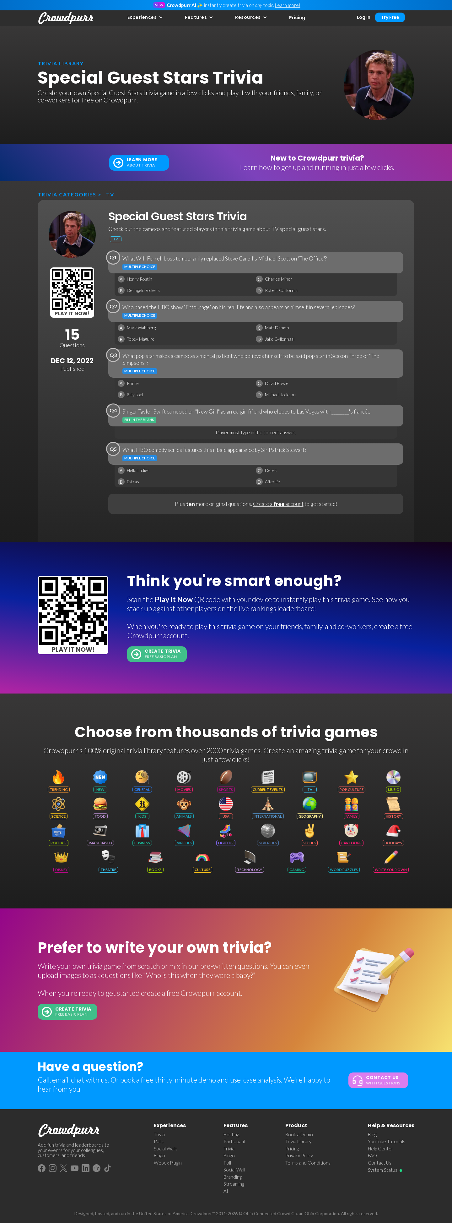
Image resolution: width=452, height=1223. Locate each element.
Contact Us (379, 1162)
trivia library (61, 63)
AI (225, 1191)
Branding (232, 1177)
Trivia (159, 1134)
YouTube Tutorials (386, 1141)
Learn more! (287, 5)
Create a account (278, 504)
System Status (382, 1170)
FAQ (372, 1155)
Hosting (231, 1134)
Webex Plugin (168, 1162)
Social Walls (166, 1148)
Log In (363, 17)
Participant (234, 1141)
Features (196, 17)
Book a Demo (299, 1134)
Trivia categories (67, 194)
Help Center (380, 1148)
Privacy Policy (299, 1155)
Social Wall (234, 1169)
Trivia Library (298, 1141)
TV (110, 194)
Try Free (390, 17)
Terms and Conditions (308, 1162)
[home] (66, 18)
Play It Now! (72, 313)
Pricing (297, 17)
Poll (227, 1162)
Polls (159, 1141)
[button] (145, 17)
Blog (372, 1134)
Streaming (233, 1184)
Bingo (159, 1155)
